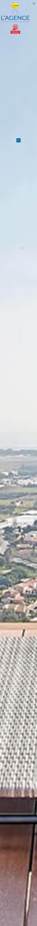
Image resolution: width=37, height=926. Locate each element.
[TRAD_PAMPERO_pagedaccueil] (15, 16)
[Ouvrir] (18, 140)
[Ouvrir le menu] (34, 3)
